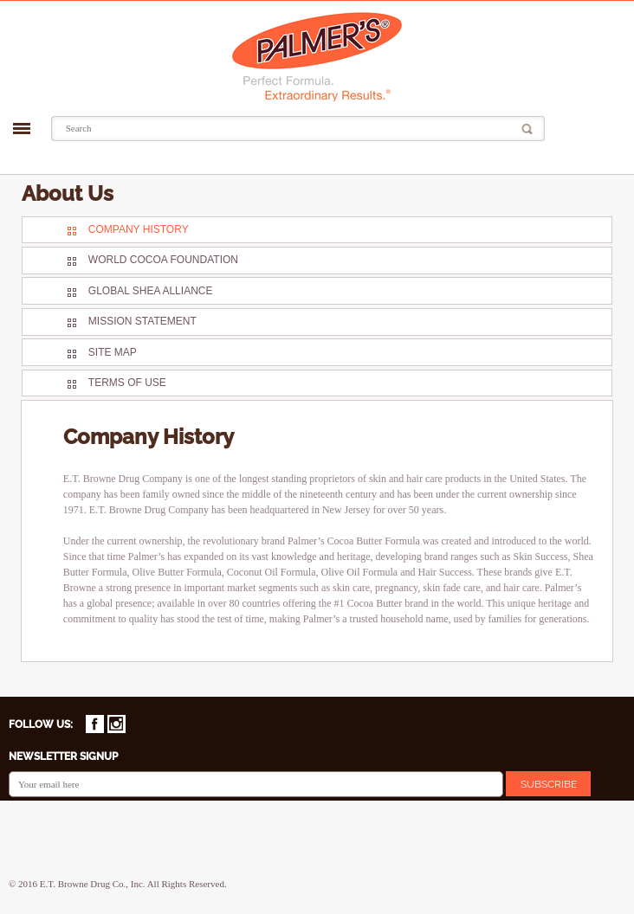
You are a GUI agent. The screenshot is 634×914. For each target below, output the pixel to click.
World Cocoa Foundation (163, 260)
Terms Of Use (127, 383)
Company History (138, 229)
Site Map (112, 352)
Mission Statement (142, 321)
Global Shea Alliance (150, 291)
